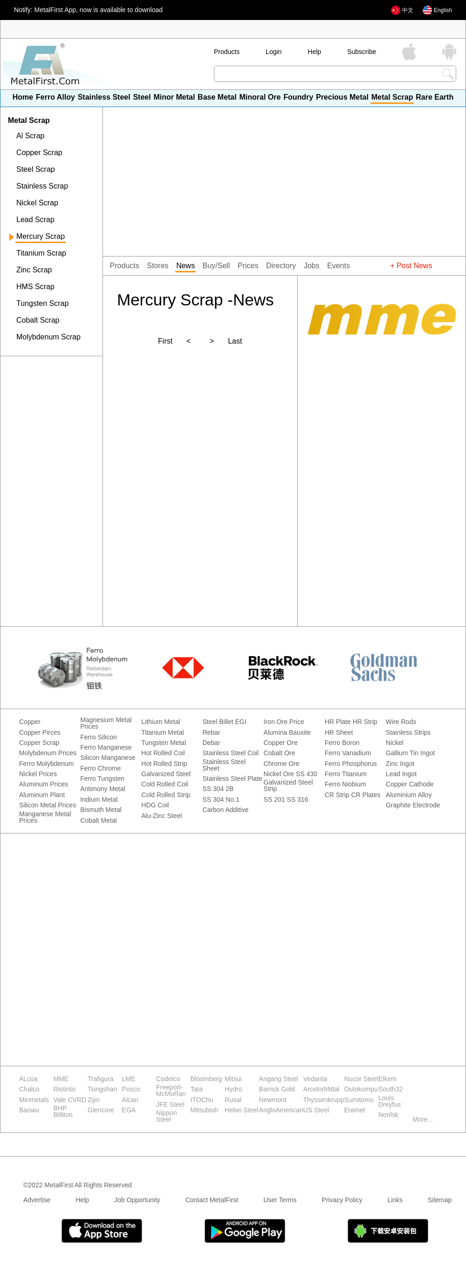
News (185, 266)
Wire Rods (401, 721)
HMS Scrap (35, 287)
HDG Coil (155, 805)
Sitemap (440, 1200)
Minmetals (34, 1100)
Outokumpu (360, 1089)
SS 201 (274, 799)
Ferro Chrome (100, 768)
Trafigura (101, 1079)
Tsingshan (102, 1089)
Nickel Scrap (37, 203)
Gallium (397, 753)
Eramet (354, 1110)
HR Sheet (339, 732)
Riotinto (64, 1089)
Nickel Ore (279, 774)
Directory (281, 266)
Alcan (130, 1100)
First (165, 341)
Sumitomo (358, 1100)
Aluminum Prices (43, 784)
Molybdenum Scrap (48, 337)
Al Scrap (30, 136)
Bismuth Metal (101, 809)
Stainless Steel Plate (232, 778)
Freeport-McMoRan (171, 1090)
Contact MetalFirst (212, 1200)
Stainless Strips (408, 732)
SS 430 (306, 774)
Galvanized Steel (166, 774)
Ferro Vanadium (348, 753)
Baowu (29, 1110)
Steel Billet (217, 721)
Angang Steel (278, 1079)
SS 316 (297, 799)
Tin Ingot (422, 753)
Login (273, 51)
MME (61, 1079)
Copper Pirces (40, 732)
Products (227, 51)
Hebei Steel (241, 1110)
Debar (211, 742)
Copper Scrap (39, 152)
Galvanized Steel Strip (288, 785)
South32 (390, 1089)
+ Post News (411, 266)
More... (423, 1119)
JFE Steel (170, 1104)
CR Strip (337, 795)
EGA (129, 1110)
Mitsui (233, 1079)
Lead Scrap (35, 219)
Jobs (312, 266)
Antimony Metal (102, 788)
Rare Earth (434, 97)
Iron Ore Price (284, 721)
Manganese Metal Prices (45, 817)
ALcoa (28, 1079)
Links (395, 1200)
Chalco (29, 1089)
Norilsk (388, 1114)
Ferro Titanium (346, 774)
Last (235, 341)
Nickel (395, 742)
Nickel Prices (38, 774)
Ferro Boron (342, 742)
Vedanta (315, 1079)
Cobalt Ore (279, 753)
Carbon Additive (225, 809)
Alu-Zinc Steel (161, 815)
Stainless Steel (104, 97)
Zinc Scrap (34, 270)
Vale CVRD (70, 1100)
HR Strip (365, 721)
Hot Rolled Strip (164, 763)
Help (314, 51)
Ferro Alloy (55, 97)
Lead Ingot (401, 774)
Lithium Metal (160, 721)
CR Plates (366, 795)
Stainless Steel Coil (230, 753)
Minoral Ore (260, 97)
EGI (240, 721)
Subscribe (361, 51)
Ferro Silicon (98, 737)
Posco (131, 1089)
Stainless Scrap (42, 186)
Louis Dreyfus (389, 1101)
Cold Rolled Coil (164, 784)
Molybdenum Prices (47, 753)
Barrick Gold (277, 1089)
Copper (30, 721)
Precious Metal (342, 97)
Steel (142, 97)
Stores (157, 266)
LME (129, 1079)
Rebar (211, 732)
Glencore (101, 1110)
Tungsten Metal (163, 742)
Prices (248, 266)
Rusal (233, 1100)
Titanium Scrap (41, 253)
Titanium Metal (162, 732)
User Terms (279, 1200)
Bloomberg (206, 1079)
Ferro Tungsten (102, 778)
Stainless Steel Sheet (224, 765)
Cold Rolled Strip (165, 795)
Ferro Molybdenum (46, 763)
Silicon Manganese (107, 757)
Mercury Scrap (40, 236)
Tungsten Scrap (42, 303)
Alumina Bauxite (287, 732)
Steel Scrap (35, 169)
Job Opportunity (137, 1200)
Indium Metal (98, 799)
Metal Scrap (392, 97)
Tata (197, 1089)
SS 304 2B (217, 788)
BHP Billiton (63, 1111)
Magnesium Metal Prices (106, 723)
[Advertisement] (51, 416)
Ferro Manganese (106, 747)
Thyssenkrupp (323, 1100)
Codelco (168, 1079)
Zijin (94, 1100)
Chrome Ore (282, 763)
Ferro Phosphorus (351, 763)
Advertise (36, 1200)
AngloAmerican (281, 1110)
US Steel (316, 1110)
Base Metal (217, 97)
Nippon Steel (166, 1116)
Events (338, 266)
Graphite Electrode (413, 805)
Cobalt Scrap (38, 320)
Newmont (273, 1100)
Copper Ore (281, 742)
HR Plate (338, 721)
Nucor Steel (361, 1079)
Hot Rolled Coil (163, 753)
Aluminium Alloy (409, 795)
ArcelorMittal (321, 1089)
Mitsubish (204, 1110)
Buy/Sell (216, 266)
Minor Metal (174, 97)
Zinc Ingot (400, 763)
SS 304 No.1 (220, 799)
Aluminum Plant (42, 795)
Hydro (233, 1089)
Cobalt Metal (98, 820)
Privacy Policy (342, 1200)
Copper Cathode (410, 784)
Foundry (298, 97)
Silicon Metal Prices (47, 805)
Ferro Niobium (345, 784)
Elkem (387, 1079)
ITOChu (202, 1100)
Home (23, 97)
